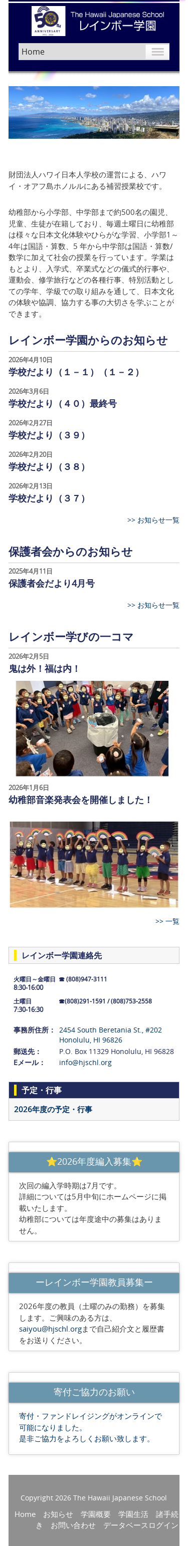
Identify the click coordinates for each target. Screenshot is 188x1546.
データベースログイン (140, 1525)
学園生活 (133, 1514)
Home (25, 1514)
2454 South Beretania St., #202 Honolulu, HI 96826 (110, 1035)
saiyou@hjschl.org (50, 1329)
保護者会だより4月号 (52, 583)
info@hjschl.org (85, 1062)
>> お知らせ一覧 (153, 520)
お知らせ (58, 1514)
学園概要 (96, 1514)
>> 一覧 (167, 921)
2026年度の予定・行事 (53, 1109)
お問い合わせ (73, 1525)
